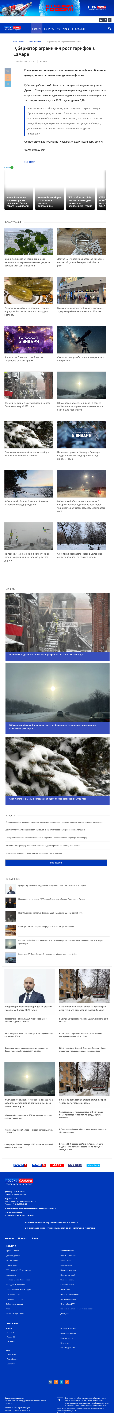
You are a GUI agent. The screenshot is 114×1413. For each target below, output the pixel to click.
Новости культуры (68, 1252)
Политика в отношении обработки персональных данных (51, 1205)
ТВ (58, 29)
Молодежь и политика (15, 1267)
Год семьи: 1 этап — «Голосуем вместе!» (76, 1291)
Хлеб (8, 1291)
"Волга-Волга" (66, 1272)
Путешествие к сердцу (69, 1277)
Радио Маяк (11, 1336)
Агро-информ (66, 1248)
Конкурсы (49, 29)
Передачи (10, 1228)
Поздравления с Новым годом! (18, 1272)
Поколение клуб (12, 1277)
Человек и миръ (67, 1262)
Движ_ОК (64, 1296)
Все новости (56, 845)
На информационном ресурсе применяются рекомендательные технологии (59, 1210)
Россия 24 (11, 1319)
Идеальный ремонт (68, 1281)
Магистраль (11, 1257)
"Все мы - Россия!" (68, 1238)
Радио (66, 29)
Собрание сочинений (14, 1286)
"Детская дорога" (13, 1238)
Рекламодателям (67, 1330)
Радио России (12, 1341)
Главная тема (11, 1248)
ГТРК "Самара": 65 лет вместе (18, 1252)
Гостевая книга (66, 1320)
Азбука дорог (66, 1243)
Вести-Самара (12, 1243)
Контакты (64, 1325)
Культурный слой (67, 1257)
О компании (78, 29)
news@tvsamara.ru (27, 1184)
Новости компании (68, 1315)
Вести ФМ (11, 1346)
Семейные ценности (14, 1281)
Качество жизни (67, 1267)
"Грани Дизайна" (12, 1233)
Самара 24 (11, 1324)
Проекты (23, 1221)
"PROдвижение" (67, 1233)
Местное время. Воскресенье (18, 1262)
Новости (36, 29)
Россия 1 (10, 1314)
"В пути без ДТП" (67, 1286)
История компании (68, 1311)
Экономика (29, 162)
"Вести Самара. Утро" (15, 1296)
